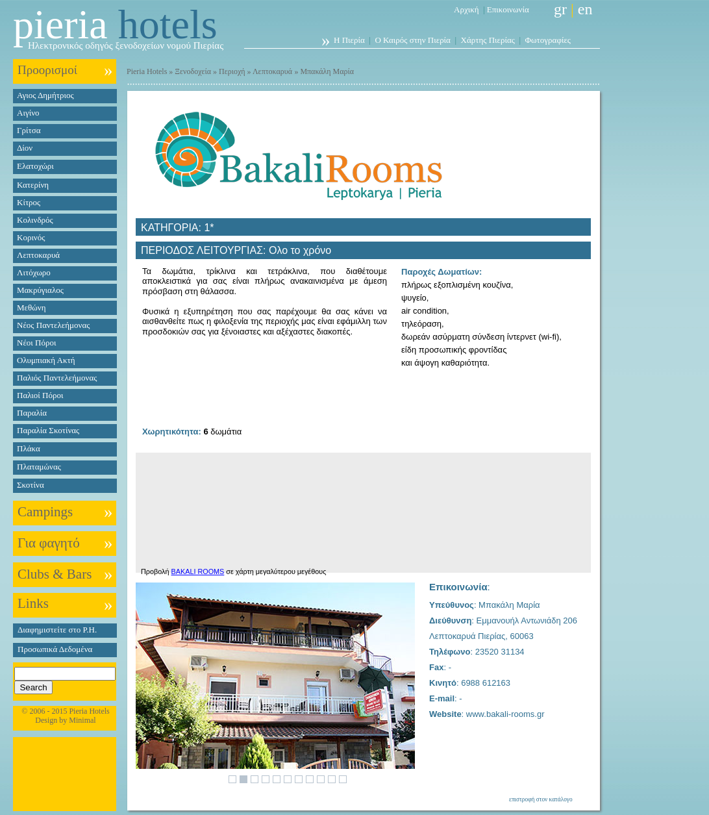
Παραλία (32, 413)
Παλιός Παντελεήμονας (57, 377)
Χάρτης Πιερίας (488, 40)
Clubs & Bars (55, 574)
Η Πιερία (349, 40)
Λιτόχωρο (34, 272)
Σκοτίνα (30, 485)
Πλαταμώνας (39, 466)
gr (560, 9)
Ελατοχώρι (35, 166)
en (585, 9)
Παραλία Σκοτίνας (48, 430)
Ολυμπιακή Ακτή (46, 360)
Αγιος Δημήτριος (45, 95)
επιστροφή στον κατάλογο (541, 799)
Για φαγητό (49, 543)
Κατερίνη (33, 185)
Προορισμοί (47, 70)
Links (33, 603)
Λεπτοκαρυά (38, 255)
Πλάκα (28, 448)
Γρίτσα (29, 130)
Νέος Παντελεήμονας (53, 325)
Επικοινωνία (508, 9)
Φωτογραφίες (548, 40)
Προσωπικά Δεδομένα (55, 649)
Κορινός (31, 237)
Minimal (82, 720)
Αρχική (466, 9)
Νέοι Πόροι (36, 342)
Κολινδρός (35, 220)
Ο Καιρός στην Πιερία (413, 40)
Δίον (24, 148)
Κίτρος (28, 202)
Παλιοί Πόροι (40, 395)
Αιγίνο (28, 113)
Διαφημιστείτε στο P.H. (57, 629)
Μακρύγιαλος (40, 290)
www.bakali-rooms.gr (505, 714)
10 (332, 779)
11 (343, 779)
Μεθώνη (31, 307)
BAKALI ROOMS (198, 571)
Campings (45, 512)
